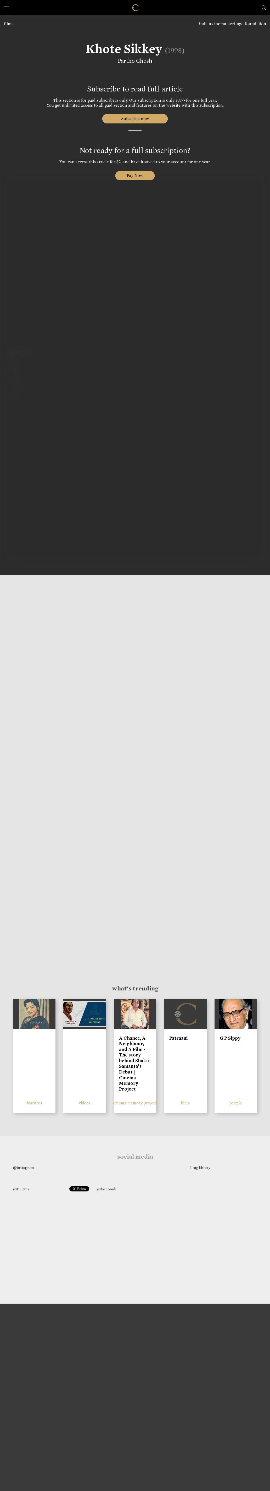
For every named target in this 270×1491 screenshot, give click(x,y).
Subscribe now (135, 118)
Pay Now (135, 175)
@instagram (23, 1167)
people (235, 1102)
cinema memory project (135, 1102)
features (34, 1102)
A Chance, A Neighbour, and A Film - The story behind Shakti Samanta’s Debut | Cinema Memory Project (134, 1063)
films (8, 23)
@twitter (21, 1189)
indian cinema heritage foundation (232, 23)
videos (85, 1102)
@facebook (106, 1189)
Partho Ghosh (134, 60)
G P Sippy (230, 1038)
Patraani (178, 1038)
